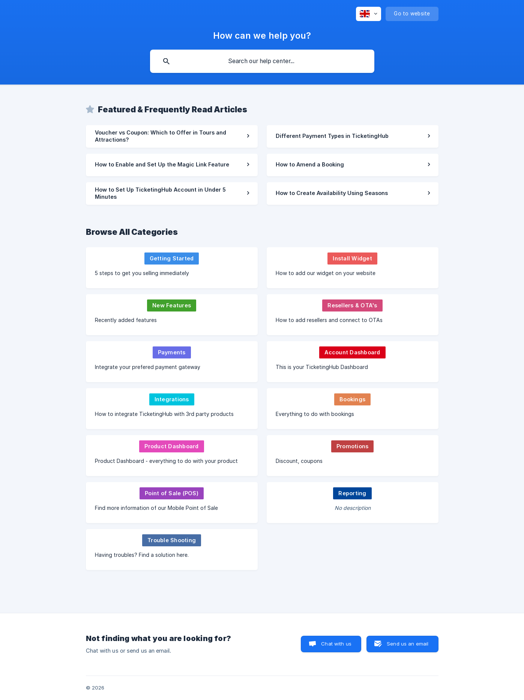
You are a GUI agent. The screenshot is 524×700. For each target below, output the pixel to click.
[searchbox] (262, 61)
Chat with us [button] (336, 644)
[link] (172, 136)
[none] (368, 14)
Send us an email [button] (407, 644)
